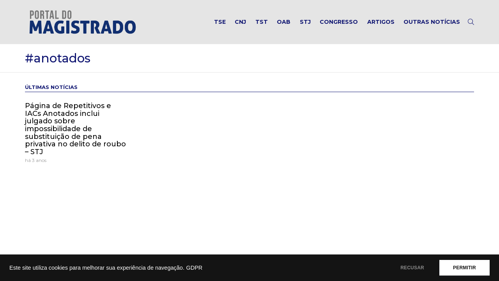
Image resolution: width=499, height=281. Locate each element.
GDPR (194, 268)
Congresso (339, 21)
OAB (283, 21)
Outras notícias (431, 21)
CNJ (240, 21)
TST (261, 21)
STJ (305, 21)
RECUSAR (412, 267)
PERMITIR (464, 267)
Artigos (381, 21)
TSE (220, 21)
